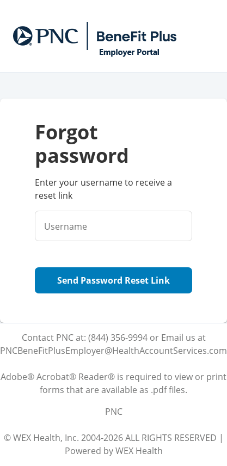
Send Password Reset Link (113, 280)
